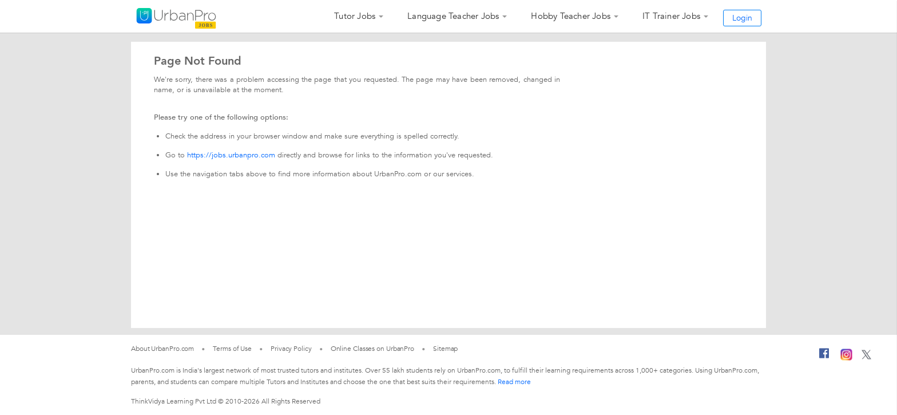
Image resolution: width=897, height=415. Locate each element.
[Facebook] (824, 357)
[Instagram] (846, 358)
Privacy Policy (291, 348)
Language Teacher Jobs (453, 16)
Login (742, 18)
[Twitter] (866, 357)
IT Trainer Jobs (671, 16)
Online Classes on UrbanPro (372, 348)
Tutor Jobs (354, 16)
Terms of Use (232, 348)
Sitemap (445, 348)
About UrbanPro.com (162, 348)
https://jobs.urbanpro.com (231, 155)
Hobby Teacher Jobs (570, 16)
